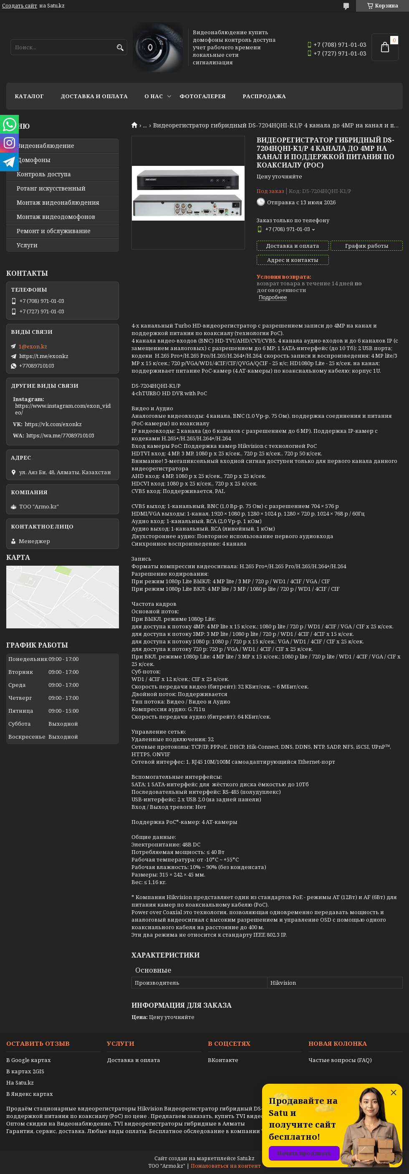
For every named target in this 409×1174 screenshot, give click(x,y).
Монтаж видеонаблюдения (58, 202)
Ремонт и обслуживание (54, 231)
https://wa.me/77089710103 (60, 435)
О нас (153, 96)
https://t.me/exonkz (43, 356)
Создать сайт (19, 6)
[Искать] (120, 48)
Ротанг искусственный (51, 188)
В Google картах (28, 1060)
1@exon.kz (33, 346)
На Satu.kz (20, 1082)
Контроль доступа (44, 174)
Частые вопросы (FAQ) (340, 1060)
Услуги (27, 245)
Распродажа (264, 96)
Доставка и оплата (94, 96)
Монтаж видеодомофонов (56, 217)
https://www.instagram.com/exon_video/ (63, 409)
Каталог (29, 96)
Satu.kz (246, 1158)
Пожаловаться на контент (226, 1165)
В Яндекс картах (29, 1094)
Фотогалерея (202, 96)
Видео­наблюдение (45, 146)
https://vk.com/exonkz (53, 424)
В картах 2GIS (25, 1071)
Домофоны (33, 160)
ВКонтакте (223, 1060)
